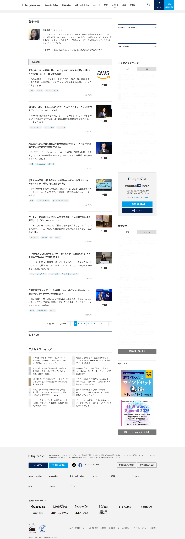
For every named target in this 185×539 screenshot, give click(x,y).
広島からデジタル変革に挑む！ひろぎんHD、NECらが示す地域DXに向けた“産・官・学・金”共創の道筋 (60, 72)
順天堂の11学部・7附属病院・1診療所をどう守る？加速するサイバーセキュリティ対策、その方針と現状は (59, 182)
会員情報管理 (93, 528)
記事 (106, 5)
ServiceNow (41, 164)
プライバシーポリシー (140, 528)
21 (106, 324)
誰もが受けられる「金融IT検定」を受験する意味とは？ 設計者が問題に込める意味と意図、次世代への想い (50, 371)
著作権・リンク (80, 528)
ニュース (96, 5)
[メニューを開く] (16, 5)
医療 (31, 201)
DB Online (66, 5)
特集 (124, 5)
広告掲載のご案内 (147, 465)
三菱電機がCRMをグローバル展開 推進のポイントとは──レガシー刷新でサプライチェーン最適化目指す (60, 292)
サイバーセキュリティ (60, 201)
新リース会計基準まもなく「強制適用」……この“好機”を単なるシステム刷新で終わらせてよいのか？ (93, 392)
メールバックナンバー (137, 197)
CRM (32, 311)
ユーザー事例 (49, 127)
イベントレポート (43, 201)
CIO (31, 164)
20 (102, 324)
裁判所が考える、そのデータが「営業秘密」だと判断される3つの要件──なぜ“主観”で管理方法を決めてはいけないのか (137, 267)
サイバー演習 (53, 274)
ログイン (137, 210)
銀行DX (51, 164)
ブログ (72, 486)
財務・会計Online (82, 5)
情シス (52, 311)
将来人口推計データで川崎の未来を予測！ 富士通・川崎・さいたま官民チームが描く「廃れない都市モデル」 (50, 392)
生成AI (57, 237)
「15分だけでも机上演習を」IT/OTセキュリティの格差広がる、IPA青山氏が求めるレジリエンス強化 (59, 255)
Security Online (51, 5)
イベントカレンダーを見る (136, 432)
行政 (31, 91)
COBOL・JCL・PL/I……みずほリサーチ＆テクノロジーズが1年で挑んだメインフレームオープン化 (60, 108)
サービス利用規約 (124, 528)
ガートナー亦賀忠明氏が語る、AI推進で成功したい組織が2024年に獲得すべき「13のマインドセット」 (59, 218)
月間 (146, 69)
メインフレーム (35, 127)
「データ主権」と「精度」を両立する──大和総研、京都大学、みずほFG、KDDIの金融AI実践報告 (50, 403)
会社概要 (112, 528)
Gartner (44, 237)
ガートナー (34, 237)
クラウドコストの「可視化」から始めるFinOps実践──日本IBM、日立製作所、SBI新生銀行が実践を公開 (93, 381)
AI (51, 237)
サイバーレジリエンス (69, 274)
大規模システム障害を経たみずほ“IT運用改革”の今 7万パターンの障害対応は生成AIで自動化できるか (60, 145)
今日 (127, 69)
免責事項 (103, 528)
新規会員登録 (136, 204)
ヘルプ (70, 528)
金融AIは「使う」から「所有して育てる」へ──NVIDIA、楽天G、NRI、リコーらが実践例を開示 (93, 371)
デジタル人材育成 (52, 91)
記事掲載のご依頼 (126, 465)
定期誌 (132, 5)
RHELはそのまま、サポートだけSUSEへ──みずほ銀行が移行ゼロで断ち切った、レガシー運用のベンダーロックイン (50, 360)
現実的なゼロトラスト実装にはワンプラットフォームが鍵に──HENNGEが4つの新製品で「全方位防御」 (93, 360)
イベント (115, 5)
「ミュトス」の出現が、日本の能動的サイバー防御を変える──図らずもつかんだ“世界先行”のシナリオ (94, 403)
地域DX (39, 91)
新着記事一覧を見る (137, 351)
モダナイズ (61, 127)
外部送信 (153, 528)
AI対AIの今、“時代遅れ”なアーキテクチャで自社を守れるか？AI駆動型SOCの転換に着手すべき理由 (50, 381)
